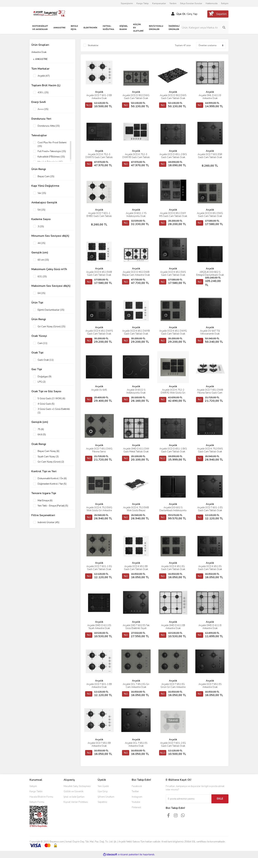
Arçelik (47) (44, 75)
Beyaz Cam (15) (46, 176)
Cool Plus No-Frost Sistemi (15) (52, 144)
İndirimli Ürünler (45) (48, 522)
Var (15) (42, 193)
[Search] (204, 27)
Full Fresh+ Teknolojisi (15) (52, 151)
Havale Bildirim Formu (41, 796)
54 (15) (41, 209)
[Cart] (217, 14)
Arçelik (99, 92)
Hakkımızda (212, 3)
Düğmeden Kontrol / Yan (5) (52, 483)
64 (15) (41, 293)
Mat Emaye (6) (45, 500)
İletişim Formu (37, 802)
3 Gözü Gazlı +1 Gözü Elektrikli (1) (54, 410)
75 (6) (41, 429)
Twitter (135, 791)
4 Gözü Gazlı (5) (46, 404)
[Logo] (48, 13)
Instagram (137, 796)
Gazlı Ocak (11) (46, 360)
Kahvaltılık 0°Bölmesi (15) (51, 156)
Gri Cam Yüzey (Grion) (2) (51, 461)
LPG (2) (42, 381)
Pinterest (136, 807)
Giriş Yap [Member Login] (192, 14)
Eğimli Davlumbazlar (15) (51, 310)
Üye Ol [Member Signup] (180, 14)
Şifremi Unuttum (106, 796)
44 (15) (41, 243)
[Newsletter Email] (188, 798)
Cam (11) (42, 343)
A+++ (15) (43, 109)
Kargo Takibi (36, 791)
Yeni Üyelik (103, 786)
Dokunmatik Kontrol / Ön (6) (52, 478)
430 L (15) (43, 92)
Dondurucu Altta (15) (49, 126)
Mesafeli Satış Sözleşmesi (77, 786)
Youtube (136, 802)
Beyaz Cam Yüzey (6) (48, 451)
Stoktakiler (93, 45)
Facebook (137, 786)
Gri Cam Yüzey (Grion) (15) (51, 326)
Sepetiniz (102, 802)
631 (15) (42, 276)
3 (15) (41, 226)
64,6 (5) (42, 434)
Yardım (172, 3)
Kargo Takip (143, 3)
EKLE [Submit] (220, 798)
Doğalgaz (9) (44, 376)
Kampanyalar (159, 3)
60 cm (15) (43, 259)
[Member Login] (173, 14)
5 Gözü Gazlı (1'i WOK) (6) (51, 398)
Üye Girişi (103, 791)
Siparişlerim (127, 3)
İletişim (224, 3)
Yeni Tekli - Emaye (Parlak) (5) (53, 505)
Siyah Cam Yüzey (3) (48, 456)
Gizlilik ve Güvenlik (73, 791)
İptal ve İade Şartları (74, 796)
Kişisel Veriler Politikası (76, 802)
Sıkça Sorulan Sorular (191, 3)
